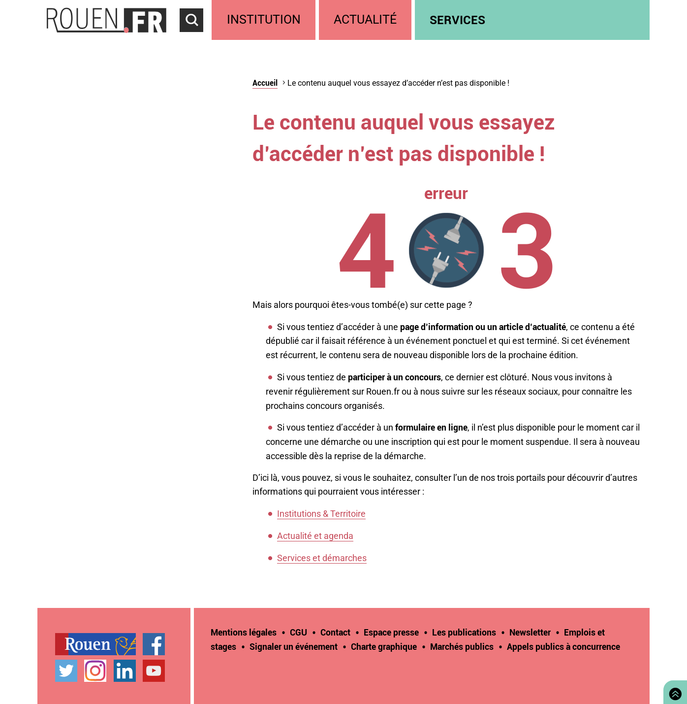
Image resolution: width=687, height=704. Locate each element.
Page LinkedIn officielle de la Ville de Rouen (125, 671)
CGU (298, 632)
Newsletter (530, 632)
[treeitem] (265, 20)
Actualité (365, 19)
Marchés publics (462, 646)
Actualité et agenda (315, 536)
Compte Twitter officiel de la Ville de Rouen (66, 671)
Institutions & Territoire (321, 513)
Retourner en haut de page (673, 691)
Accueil (265, 82)
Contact (335, 632)
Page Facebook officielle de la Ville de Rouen (154, 644)
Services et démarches (322, 558)
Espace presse (391, 632)
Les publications (464, 632)
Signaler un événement (294, 646)
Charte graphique (384, 646)
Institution (264, 19)
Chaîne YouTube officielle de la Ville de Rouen (154, 671)
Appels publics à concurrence (563, 646)
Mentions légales (244, 632)
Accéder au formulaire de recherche (196, 37)
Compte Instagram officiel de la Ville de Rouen (95, 671)
